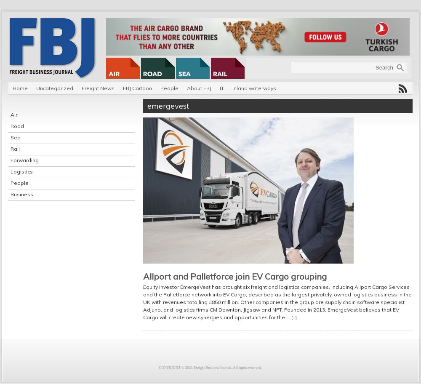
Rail (15, 149)
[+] (294, 317)
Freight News (98, 88)
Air (14, 115)
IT (222, 88)
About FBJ (199, 88)
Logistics (22, 171)
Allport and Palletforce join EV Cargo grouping (235, 276)
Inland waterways (254, 88)
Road (17, 126)
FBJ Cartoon (137, 88)
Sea (16, 137)
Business (22, 194)
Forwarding (25, 160)
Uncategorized (54, 88)
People (169, 88)
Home (20, 88)
